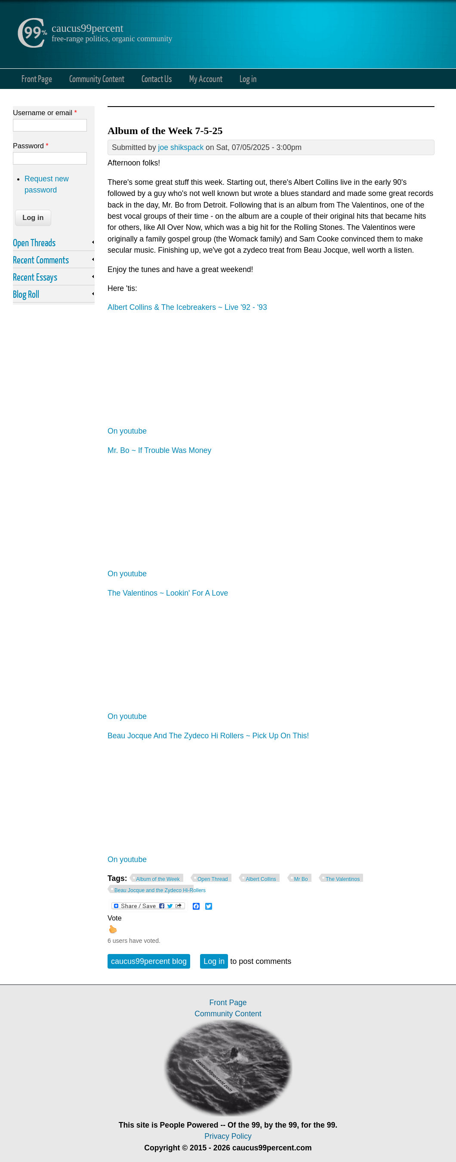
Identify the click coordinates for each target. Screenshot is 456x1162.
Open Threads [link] (34, 242)
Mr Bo (301, 879)
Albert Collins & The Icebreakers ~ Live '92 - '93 (187, 307)
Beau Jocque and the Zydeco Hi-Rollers (160, 890)
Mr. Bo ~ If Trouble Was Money (159, 450)
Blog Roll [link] (26, 294)
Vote (115, 918)
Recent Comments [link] (41, 260)
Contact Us (157, 78)
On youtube (127, 431)
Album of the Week (158, 879)
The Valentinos (343, 879)
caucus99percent (87, 28)
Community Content (96, 78)
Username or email (45, 112)
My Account (205, 78)
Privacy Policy (228, 1136)
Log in (248, 78)
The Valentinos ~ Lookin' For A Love (168, 593)
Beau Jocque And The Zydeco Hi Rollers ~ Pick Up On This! (208, 735)
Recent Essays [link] (35, 277)
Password (31, 146)
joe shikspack (181, 147)
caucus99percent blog (149, 961)
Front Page (37, 78)
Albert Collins (261, 879)
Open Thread (212, 879)
